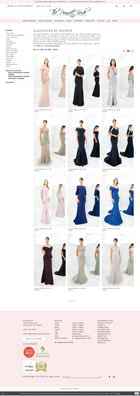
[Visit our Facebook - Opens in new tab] (109, 377)
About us (102, 336)
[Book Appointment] (20, 6)
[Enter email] (83, 377)
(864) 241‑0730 (29, 330)
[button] (131, 6)
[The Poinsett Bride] (70, 12)
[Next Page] (74, 301)
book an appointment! (52, 46)
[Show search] (116, 6)
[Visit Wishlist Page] (124, 6)
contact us (39, 46)
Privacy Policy (104, 323)
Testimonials (104, 340)
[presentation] (50, 81)
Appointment (103, 332)
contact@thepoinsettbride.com (36, 334)
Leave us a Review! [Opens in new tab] (35, 339)
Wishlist (101, 343)
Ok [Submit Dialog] (136, 394)
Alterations (103, 330)
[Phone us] (44, 6)
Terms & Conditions (103, 326)
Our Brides (102, 338)
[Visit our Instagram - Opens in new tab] (114, 377)
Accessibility (103, 334)
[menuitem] (20, 6)
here (118, 394)
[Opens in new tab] (29, 352)
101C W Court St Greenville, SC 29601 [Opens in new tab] (32, 324)
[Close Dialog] (3, 394)
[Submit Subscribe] (104, 377)
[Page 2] (72, 301)
